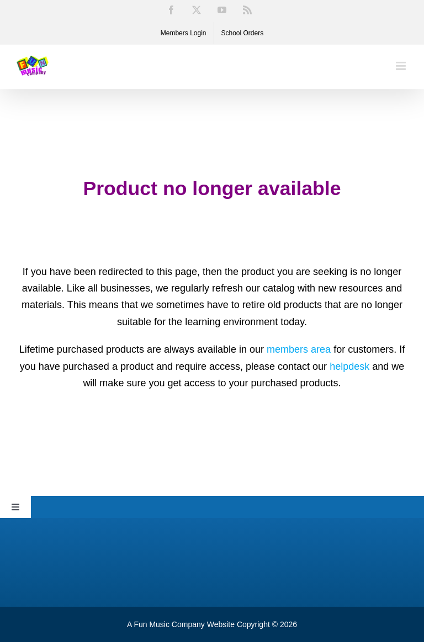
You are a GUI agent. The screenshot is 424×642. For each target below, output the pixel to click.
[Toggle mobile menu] (401, 66)
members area (299, 349)
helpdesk (349, 366)
